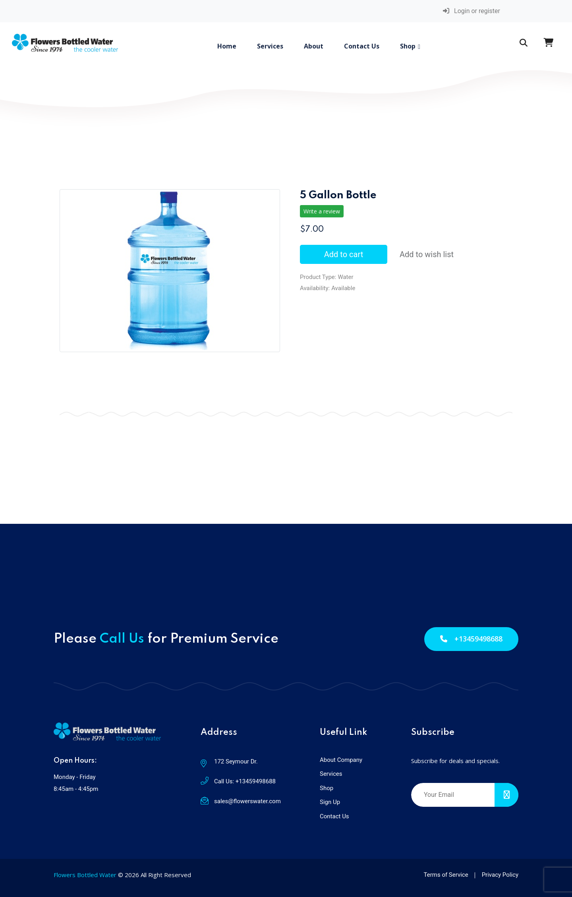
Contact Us (361, 46)
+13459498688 (471, 638)
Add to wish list (427, 254)
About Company (341, 759)
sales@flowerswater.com (247, 801)
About (313, 46)
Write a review (321, 211)
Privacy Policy (500, 874)
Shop (407, 46)
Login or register (471, 11)
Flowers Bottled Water (85, 875)
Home (226, 46)
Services (270, 46)
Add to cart (343, 254)
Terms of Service (446, 874)
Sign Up (330, 802)
